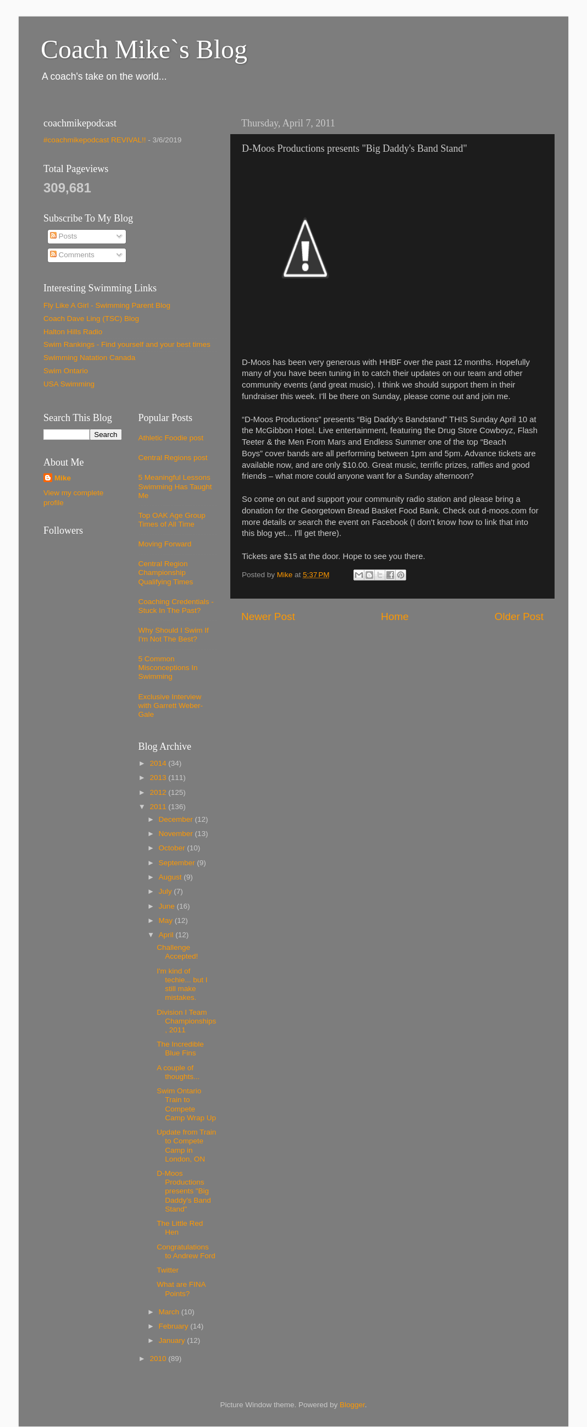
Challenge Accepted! (177, 951)
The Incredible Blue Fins (180, 1048)
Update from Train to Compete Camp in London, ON (186, 1145)
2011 (158, 807)
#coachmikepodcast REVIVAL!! (94, 140)
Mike (62, 478)
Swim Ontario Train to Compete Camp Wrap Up (186, 1104)
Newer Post (268, 616)
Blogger (352, 1405)
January (173, 1340)
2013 (158, 777)
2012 (158, 792)
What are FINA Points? (181, 1288)
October (173, 848)
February (175, 1326)
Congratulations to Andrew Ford (186, 1251)
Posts (63, 236)
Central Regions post (173, 457)
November (177, 833)
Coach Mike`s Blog (144, 49)
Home (394, 616)
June (168, 906)
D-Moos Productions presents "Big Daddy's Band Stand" (184, 1191)
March (170, 1312)
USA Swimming (69, 384)
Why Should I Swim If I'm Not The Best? (174, 634)
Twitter (168, 1270)
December (177, 819)
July (166, 891)
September (178, 863)
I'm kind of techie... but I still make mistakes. (182, 984)
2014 (158, 763)
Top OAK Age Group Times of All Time (172, 519)
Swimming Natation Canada (89, 357)
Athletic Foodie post (171, 438)
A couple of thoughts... (178, 1072)
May (167, 920)
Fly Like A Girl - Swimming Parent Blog (106, 305)
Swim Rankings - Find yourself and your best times (127, 344)
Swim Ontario (65, 371)
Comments (72, 255)
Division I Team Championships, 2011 (186, 1021)
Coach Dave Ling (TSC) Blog (91, 318)
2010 (158, 1358)
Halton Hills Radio (72, 332)
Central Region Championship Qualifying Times (166, 572)
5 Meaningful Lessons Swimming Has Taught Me (175, 486)
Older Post (519, 616)
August (171, 877)
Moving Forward (165, 544)
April (167, 935)
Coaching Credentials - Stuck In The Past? (176, 606)
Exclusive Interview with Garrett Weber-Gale (171, 705)
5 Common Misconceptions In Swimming (168, 668)
